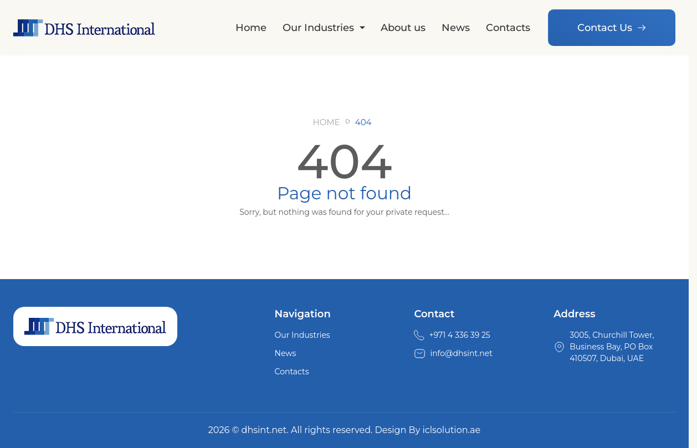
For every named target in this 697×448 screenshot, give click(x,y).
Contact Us (612, 28)
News (456, 28)
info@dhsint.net (461, 353)
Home (250, 28)
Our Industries (318, 28)
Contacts (508, 28)
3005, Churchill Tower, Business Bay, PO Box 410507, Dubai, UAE (612, 346)
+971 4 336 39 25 (459, 335)
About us (403, 28)
